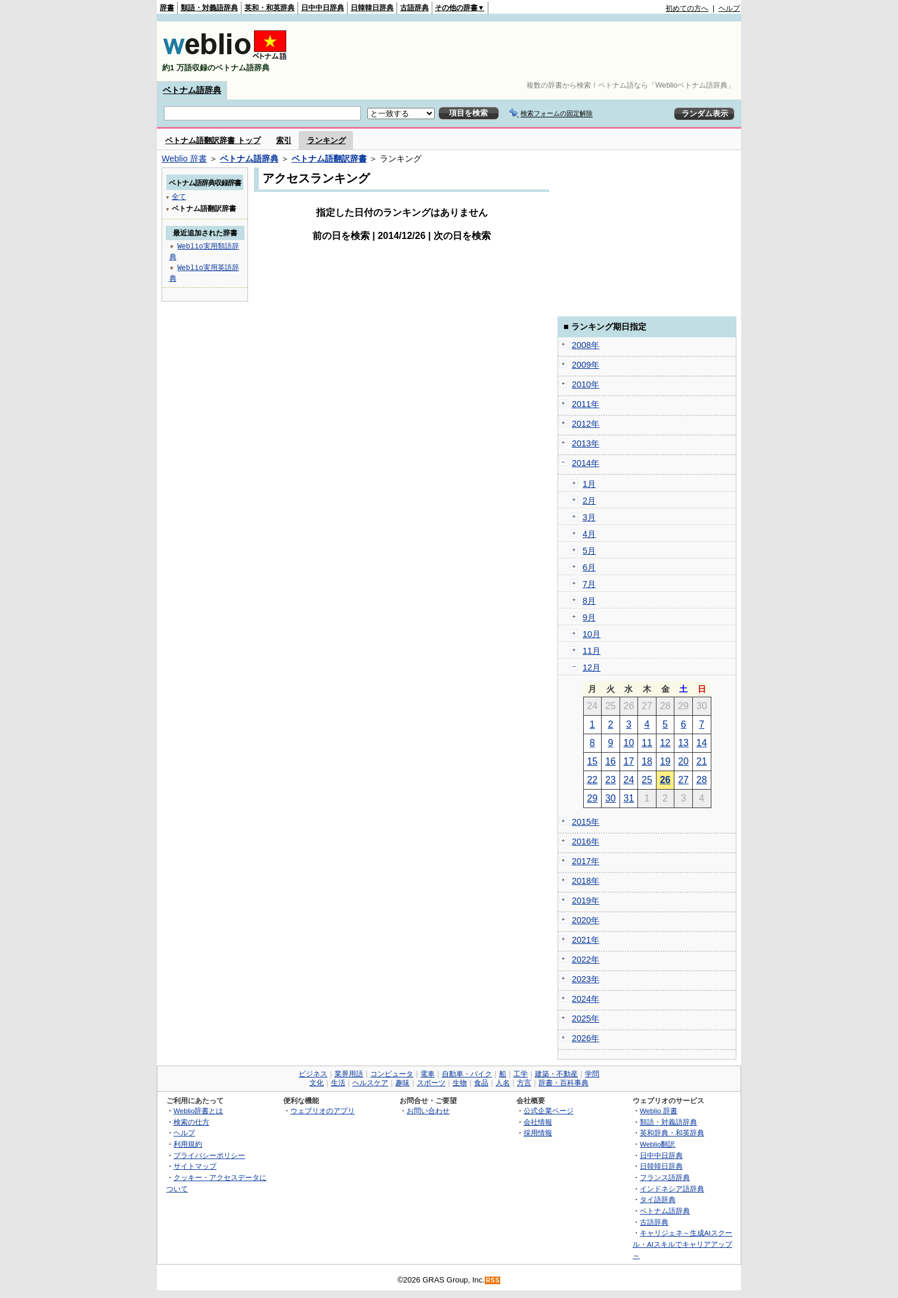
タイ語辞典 (658, 1199)
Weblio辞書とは (198, 1110)
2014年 (585, 463)
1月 (589, 484)
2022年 (585, 959)
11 (647, 743)
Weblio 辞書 (184, 158)
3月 (589, 517)
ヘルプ (729, 8)
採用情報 (538, 1132)
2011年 (585, 404)
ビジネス (313, 1073)
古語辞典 (414, 7)
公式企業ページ (549, 1110)
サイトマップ (195, 1166)
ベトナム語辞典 (192, 90)
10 (629, 743)
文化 (316, 1082)
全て (179, 196)
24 (629, 780)
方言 (524, 1082)
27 (683, 780)
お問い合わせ (428, 1110)
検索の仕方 (191, 1122)
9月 (589, 617)
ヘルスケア (370, 1082)
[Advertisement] (523, 51)
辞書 (167, 7)
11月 (591, 651)
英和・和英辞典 (269, 7)
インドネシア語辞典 (672, 1189)
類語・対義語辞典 (209, 7)
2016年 (585, 841)
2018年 (585, 881)
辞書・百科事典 (563, 1082)
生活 (338, 1082)
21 (701, 761)
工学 (520, 1073)
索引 (284, 140)
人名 (503, 1082)
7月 (589, 584)
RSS (493, 1280)
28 (701, 780)
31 (629, 798)
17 (629, 761)
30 (610, 798)
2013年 (585, 443)
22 (592, 780)
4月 (589, 534)
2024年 (585, 999)
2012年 (585, 423)
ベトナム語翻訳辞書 (329, 158)
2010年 (585, 384)
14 (701, 743)
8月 (589, 600)
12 (665, 743)
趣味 (402, 1082)
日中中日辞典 (322, 7)
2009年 (585, 364)
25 (647, 780)
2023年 (585, 979)
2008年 (585, 345)
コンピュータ (391, 1073)
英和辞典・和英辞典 (672, 1132)
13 (683, 743)
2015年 (585, 822)
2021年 (585, 940)
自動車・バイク (467, 1073)
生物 (460, 1082)
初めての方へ (686, 8)
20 (683, 761)
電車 (427, 1073)
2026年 (585, 1038)
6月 (589, 567)
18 (647, 761)
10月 (591, 634)
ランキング (326, 140)
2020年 (585, 920)
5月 (589, 550)
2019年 (585, 900)
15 (592, 761)
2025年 (585, 1018)
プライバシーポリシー (209, 1155)
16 (610, 761)
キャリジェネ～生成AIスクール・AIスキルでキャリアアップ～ (682, 1244)
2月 (589, 500)
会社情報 (538, 1122)
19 (665, 761)
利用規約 (188, 1144)
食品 (481, 1082)
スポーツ (431, 1082)
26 (665, 780)
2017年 (585, 861)
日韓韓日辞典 (372, 7)
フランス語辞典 (665, 1177)
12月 (591, 667)
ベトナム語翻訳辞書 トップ (213, 140)
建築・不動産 (556, 1073)
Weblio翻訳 (657, 1144)
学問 (592, 1073)
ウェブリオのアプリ (322, 1110)
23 (610, 780)
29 (592, 798)
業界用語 (349, 1073)
